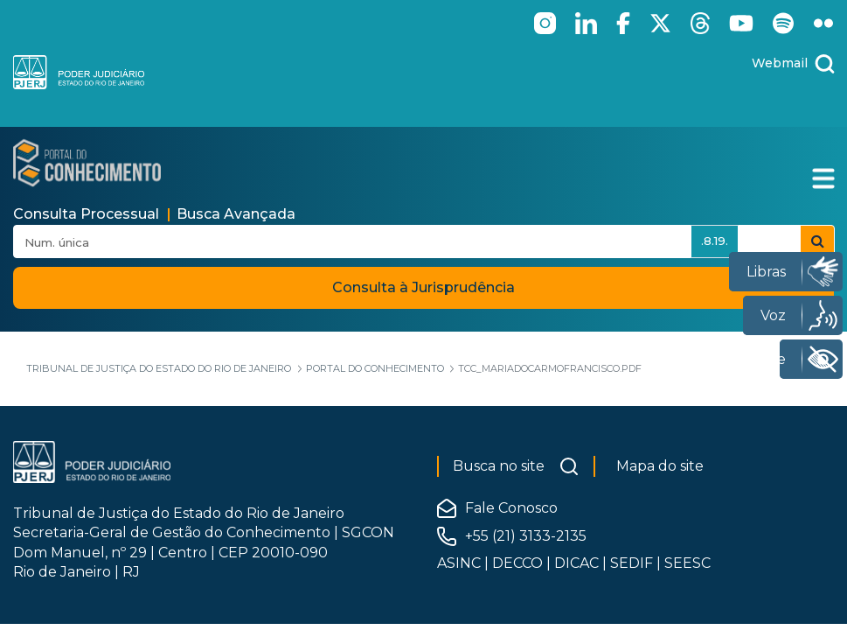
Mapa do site (660, 466)
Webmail (780, 63)
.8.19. (714, 241)
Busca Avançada (236, 214)
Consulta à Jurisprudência (423, 287)
